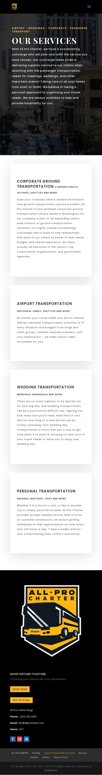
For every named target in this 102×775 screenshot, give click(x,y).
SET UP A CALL (21, 700)
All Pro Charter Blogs (21, 710)
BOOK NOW (20, 689)
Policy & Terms (61, 757)
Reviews (34, 757)
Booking (36, 753)
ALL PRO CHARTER (20, 753)
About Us (83, 753)
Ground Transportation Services (59, 753)
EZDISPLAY (51, 770)
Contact (45, 757)
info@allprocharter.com (31, 723)
